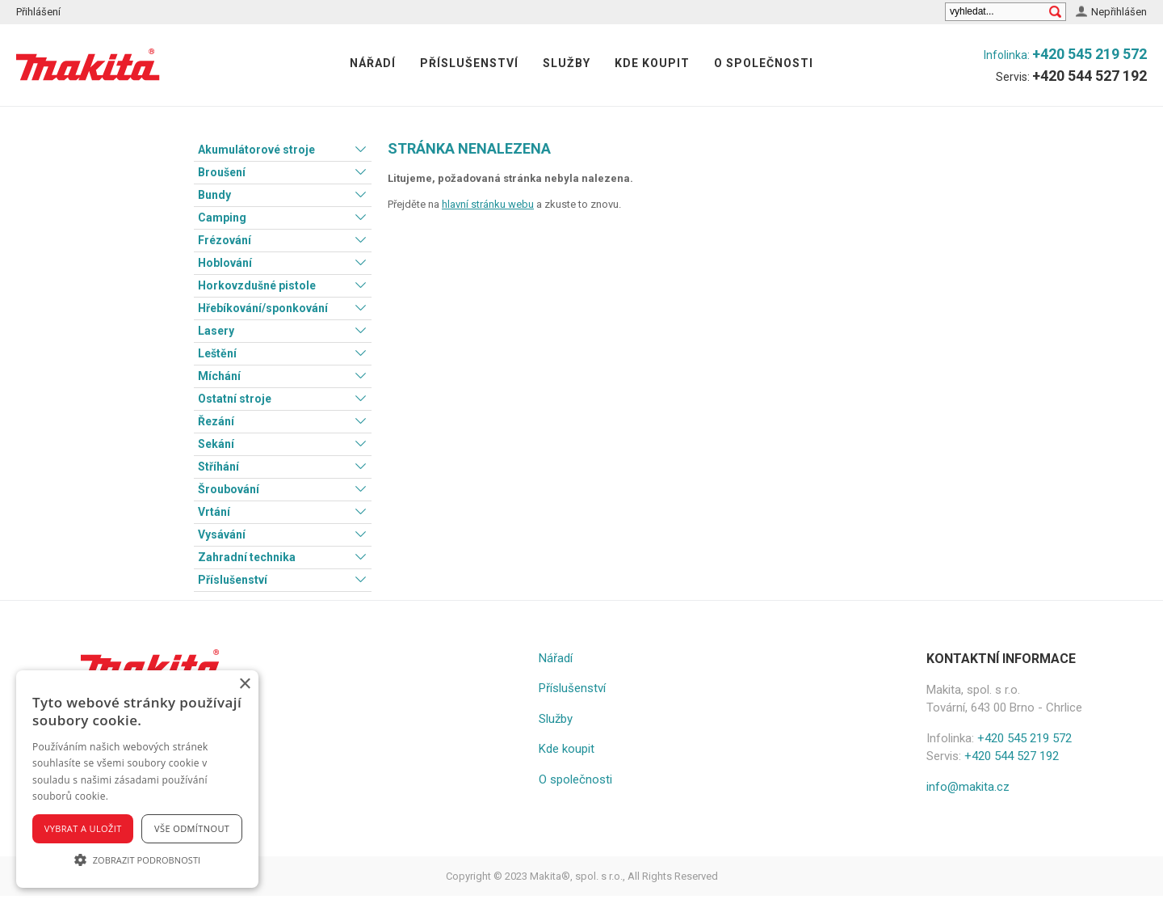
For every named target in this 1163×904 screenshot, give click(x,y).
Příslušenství (469, 63)
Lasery (216, 330)
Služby (566, 63)
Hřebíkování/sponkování (263, 308)
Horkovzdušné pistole (257, 285)
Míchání (219, 376)
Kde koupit (652, 63)
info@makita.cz (968, 786)
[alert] (137, 779)
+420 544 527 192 (1089, 75)
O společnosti (763, 63)
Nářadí (373, 63)
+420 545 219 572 (1089, 53)
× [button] (244, 684)
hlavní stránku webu (488, 204)
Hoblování (225, 262)
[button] (137, 859)
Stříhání (218, 466)
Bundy (214, 194)
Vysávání (222, 534)
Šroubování (228, 489)
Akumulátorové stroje (256, 149)
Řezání (216, 421)
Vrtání (214, 511)
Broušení (222, 172)
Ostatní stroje (234, 398)
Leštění (217, 353)
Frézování (224, 240)
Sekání (216, 443)
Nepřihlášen (1119, 12)
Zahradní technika (247, 557)
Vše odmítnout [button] (191, 828)
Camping (222, 217)
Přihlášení (38, 12)
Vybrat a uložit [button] (83, 828)
